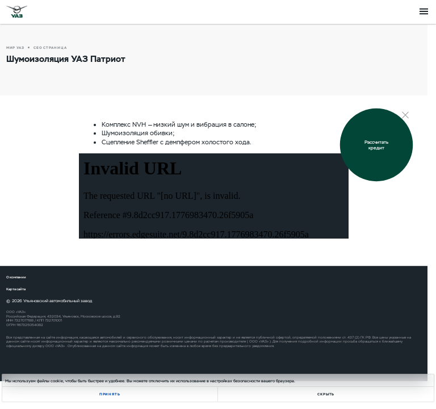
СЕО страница (50, 47)
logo (16, 11)
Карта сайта (16, 289)
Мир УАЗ (15, 47)
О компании (16, 277)
